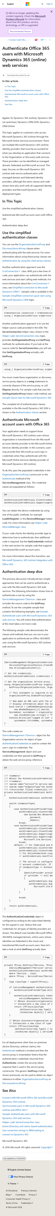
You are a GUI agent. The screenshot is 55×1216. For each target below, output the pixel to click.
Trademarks (26, 1203)
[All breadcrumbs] (4, 40)
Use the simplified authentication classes (23, 90)
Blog (8, 1194)
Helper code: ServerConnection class (21, 335)
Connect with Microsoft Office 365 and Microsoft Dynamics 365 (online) (18, 39)
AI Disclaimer (12, 1190)
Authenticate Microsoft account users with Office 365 (27, 95)
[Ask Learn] (36, 40)
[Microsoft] (27, 4)
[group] (27, 314)
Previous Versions (29, 1190)
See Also (8, 104)
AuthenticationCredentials (15, 743)
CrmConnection (10, 271)
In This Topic (10, 86)
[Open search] (42, 4)
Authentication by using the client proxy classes (26, 260)
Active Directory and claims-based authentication (27, 1126)
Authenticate (8, 478)
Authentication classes (27, 412)
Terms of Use (11, 1203)
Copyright (46, 1147)
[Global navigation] (3, 4)
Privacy (32, 1194)
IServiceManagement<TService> (19, 599)
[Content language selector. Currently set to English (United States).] (19, 1169)
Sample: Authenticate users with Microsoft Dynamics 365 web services (27, 615)
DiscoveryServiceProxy (14, 248)
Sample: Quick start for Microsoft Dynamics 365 (26, 397)
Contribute (20, 1194)
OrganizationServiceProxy (32, 244)
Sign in (49, 3)
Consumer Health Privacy (17, 1198)
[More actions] (50, 40)
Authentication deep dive (16, 100)
